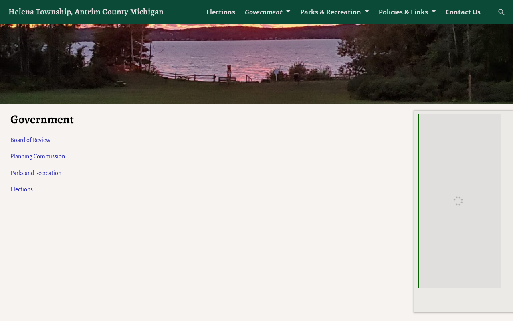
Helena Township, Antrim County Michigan (86, 11)
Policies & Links (403, 12)
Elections (220, 12)
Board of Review (30, 140)
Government (264, 12)
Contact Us (463, 12)
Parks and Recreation (35, 173)
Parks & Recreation (330, 12)
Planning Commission (37, 156)
